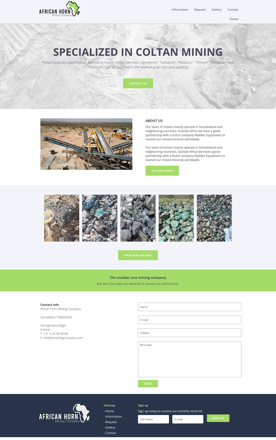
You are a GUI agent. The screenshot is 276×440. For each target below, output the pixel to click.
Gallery (216, 10)
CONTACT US (138, 83)
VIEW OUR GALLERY (138, 255)
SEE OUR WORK (162, 170)
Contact (233, 10)
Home (234, 19)
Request (200, 10)
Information (180, 10)
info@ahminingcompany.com (63, 338)
